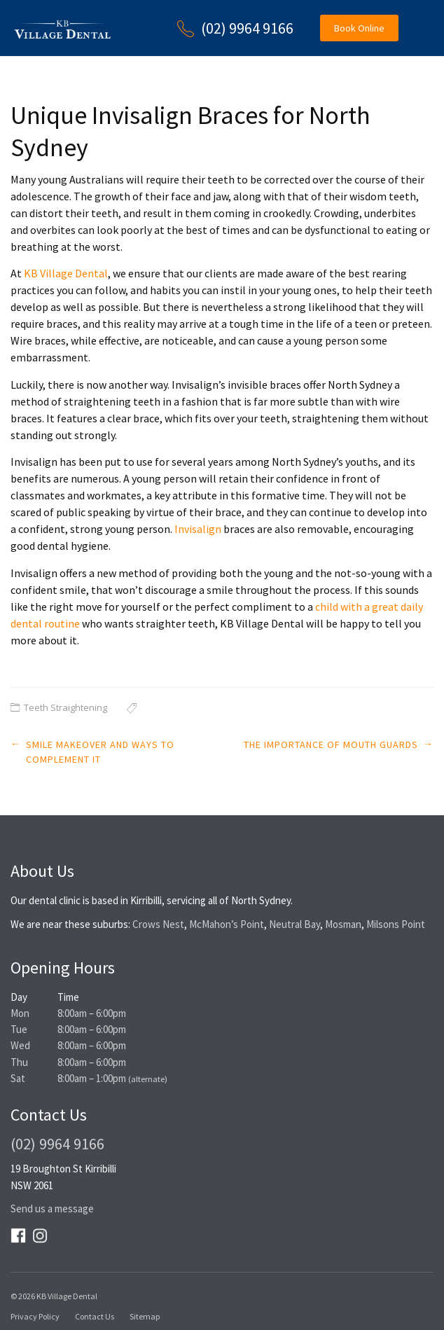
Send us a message (52, 1208)
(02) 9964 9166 (247, 28)
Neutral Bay (294, 924)
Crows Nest (158, 924)
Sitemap (145, 1316)
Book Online (359, 28)
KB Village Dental (66, 273)
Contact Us (94, 1316)
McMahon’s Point (226, 924)
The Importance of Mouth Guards (331, 744)
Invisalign (197, 529)
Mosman (343, 924)
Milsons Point (395, 924)
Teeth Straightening (65, 707)
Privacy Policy (35, 1316)
